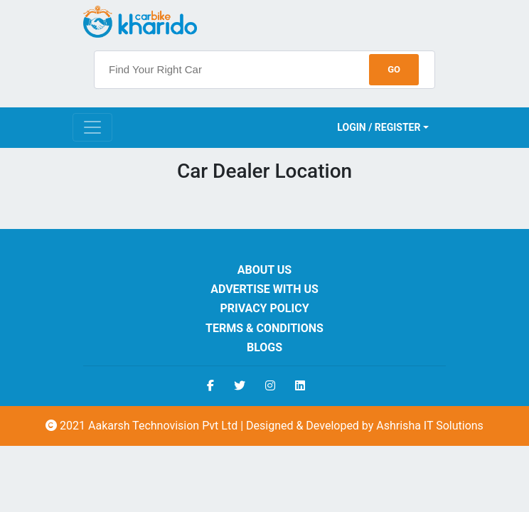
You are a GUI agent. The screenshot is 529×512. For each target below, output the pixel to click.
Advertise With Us (264, 289)
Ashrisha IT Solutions (429, 425)
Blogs (264, 347)
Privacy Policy (264, 308)
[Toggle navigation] (92, 127)
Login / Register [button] (378, 127)
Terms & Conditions (264, 328)
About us (264, 270)
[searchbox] (264, 69)
